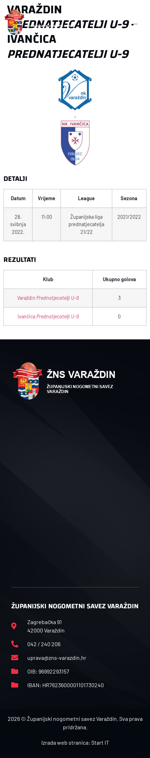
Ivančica (48, 316)
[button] (138, 22)
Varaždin (48, 298)
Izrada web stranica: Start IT (75, 742)
